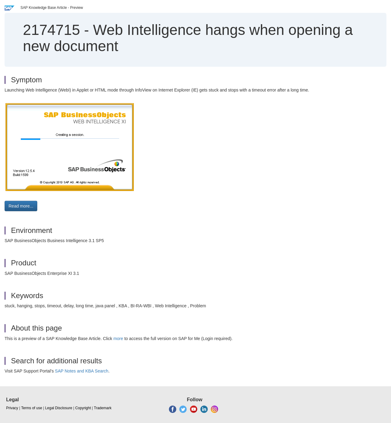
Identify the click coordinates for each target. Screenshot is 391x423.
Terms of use (31, 408)
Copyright (83, 408)
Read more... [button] (21, 206)
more (118, 338)
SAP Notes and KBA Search (81, 371)
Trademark (102, 408)
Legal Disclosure (58, 408)
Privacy (12, 408)
